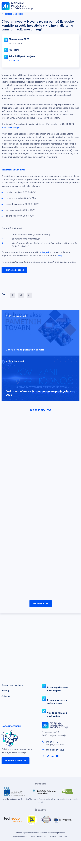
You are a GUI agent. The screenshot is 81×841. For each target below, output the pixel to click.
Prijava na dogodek (14, 270)
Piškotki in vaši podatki (59, 836)
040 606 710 (52, 741)
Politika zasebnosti (38, 836)
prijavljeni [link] (44, 252)
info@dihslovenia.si (55, 749)
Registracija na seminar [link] (13, 169)
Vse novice (40, 603)
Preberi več (14, 60)
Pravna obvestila (20, 836)
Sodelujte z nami (15, 760)
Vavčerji (5, 690)
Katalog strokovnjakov (12, 685)
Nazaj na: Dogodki (12, 14)
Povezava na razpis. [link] (11, 127)
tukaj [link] (59, 255)
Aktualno (6, 696)
